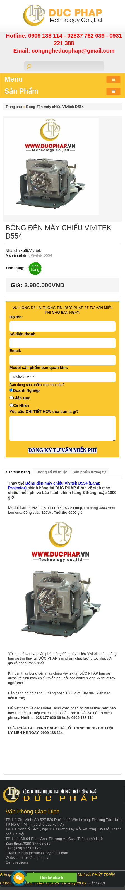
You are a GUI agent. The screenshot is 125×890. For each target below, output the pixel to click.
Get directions (17, 862)
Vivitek (35, 251)
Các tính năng (18, 472)
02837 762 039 (86, 36)
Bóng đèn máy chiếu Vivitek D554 (55, 107)
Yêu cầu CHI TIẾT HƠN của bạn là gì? (44, 411)
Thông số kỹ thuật (51, 472)
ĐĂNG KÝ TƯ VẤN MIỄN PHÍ (62, 450)
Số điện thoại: (22, 334)
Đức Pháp (96, 883)
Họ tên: (16, 317)
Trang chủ (14, 107)
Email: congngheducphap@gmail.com (64, 51)
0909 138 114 (46, 36)
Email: (15, 350)
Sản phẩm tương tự (89, 472)
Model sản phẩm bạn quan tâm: (38, 367)
